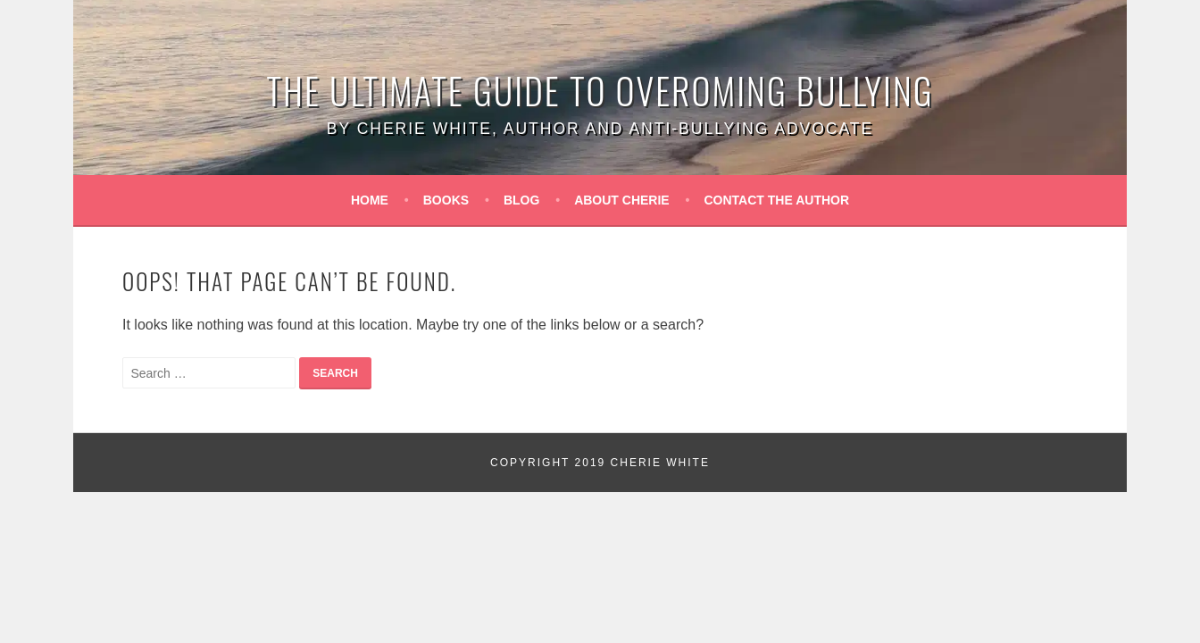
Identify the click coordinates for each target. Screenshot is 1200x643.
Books (446, 200)
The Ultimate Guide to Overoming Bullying (600, 90)
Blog (521, 200)
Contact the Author (777, 200)
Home (369, 200)
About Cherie (622, 200)
